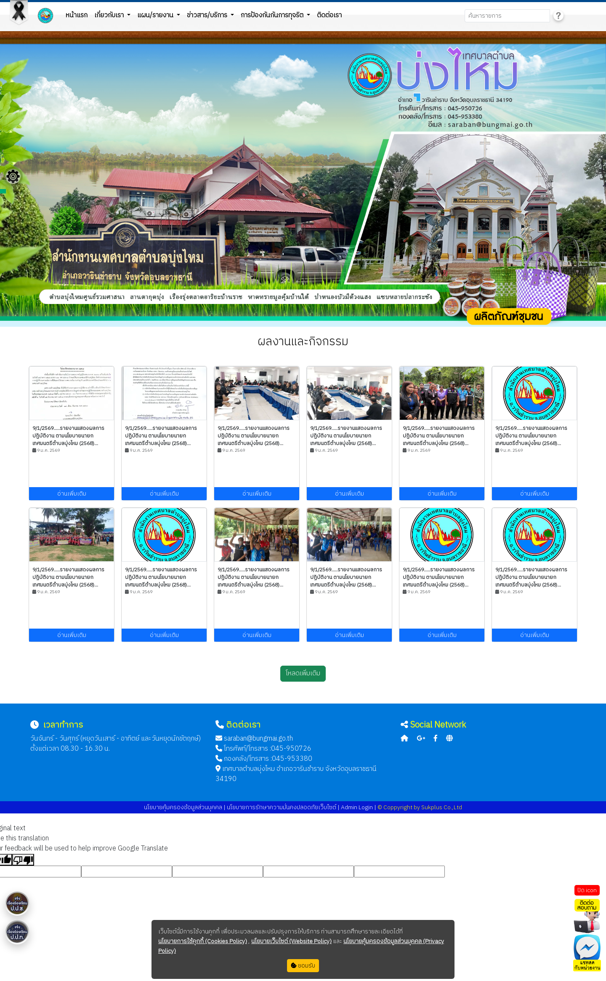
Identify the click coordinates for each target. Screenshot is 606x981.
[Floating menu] (13, 176)
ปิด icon (587, 890)
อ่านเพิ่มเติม (71, 493)
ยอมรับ (303, 965)
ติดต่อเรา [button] (329, 15)
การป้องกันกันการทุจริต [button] (273, 15)
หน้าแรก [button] (77, 15)
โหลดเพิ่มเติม (303, 673)
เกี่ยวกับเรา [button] (109, 15)
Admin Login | (358, 807)
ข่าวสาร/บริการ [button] (208, 15)
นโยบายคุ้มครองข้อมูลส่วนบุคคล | (185, 807)
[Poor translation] (23, 860)
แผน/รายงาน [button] (156, 15)
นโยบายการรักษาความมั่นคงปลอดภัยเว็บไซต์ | (283, 807)
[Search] (507, 15)
